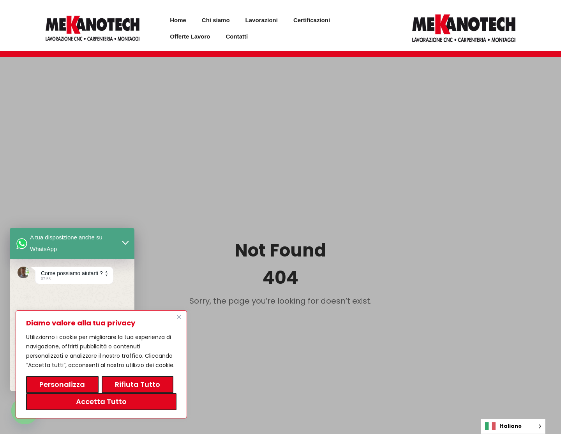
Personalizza (62, 384)
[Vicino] (178, 317)
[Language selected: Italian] (513, 426)
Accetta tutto (101, 401)
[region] (101, 364)
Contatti (237, 36)
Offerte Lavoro (190, 36)
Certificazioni (311, 20)
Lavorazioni (261, 20)
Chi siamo (216, 20)
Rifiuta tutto (137, 384)
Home (178, 20)
